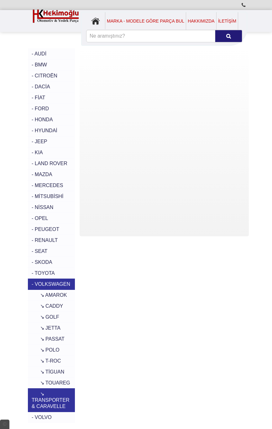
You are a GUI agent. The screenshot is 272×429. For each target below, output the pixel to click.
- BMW (39, 64)
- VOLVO (42, 417)
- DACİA (41, 86)
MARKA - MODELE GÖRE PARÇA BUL (145, 21)
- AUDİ (39, 53)
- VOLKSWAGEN (51, 284)
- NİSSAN (42, 207)
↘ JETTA (46, 328)
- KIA (37, 152)
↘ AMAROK (49, 295)
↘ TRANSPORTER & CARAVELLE (51, 400)
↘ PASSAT (48, 339)
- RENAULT (45, 240)
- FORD (40, 108)
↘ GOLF (45, 317)
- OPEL (40, 218)
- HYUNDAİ (44, 130)
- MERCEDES (47, 185)
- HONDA (42, 119)
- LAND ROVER (49, 163)
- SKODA (42, 262)
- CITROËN (44, 75)
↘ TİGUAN (48, 371)
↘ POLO (46, 350)
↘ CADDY (47, 306)
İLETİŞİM (227, 21)
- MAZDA (42, 174)
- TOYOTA (43, 273)
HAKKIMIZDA (201, 21)
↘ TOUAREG (51, 382)
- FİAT (38, 97)
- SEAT (39, 251)
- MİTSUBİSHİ (47, 196)
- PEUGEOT (45, 229)
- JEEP (39, 141)
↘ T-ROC (46, 361)
